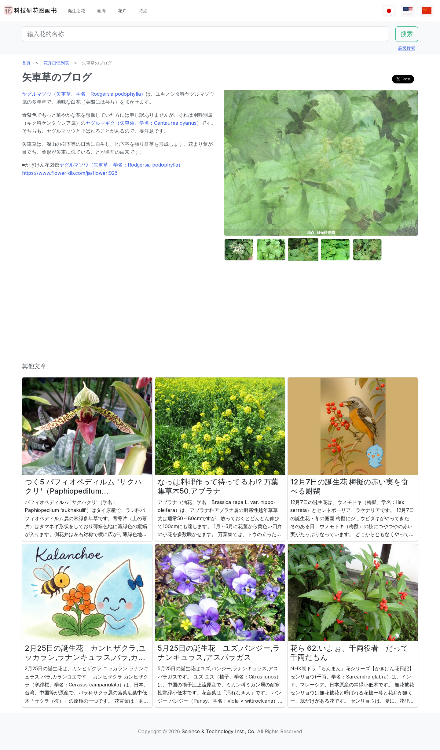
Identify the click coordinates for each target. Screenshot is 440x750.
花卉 (122, 10)
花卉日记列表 (56, 62)
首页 (26, 62)
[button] (239, 250)
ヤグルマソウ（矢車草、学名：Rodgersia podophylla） (84, 94)
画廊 (101, 10)
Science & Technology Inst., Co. (218, 731)
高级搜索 (406, 48)
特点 (143, 10)
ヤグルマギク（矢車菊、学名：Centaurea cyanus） (143, 123)
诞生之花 (76, 10)
